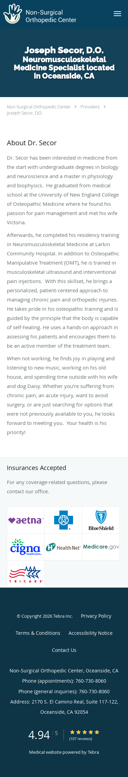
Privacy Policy (96, 616)
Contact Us (64, 650)
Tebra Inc (62, 616)
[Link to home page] (53, 14)
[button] (117, 13)
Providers (90, 107)
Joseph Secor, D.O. (24, 113)
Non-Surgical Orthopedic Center (39, 107)
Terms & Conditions (38, 633)
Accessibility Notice (91, 633)
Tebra (93, 752)
